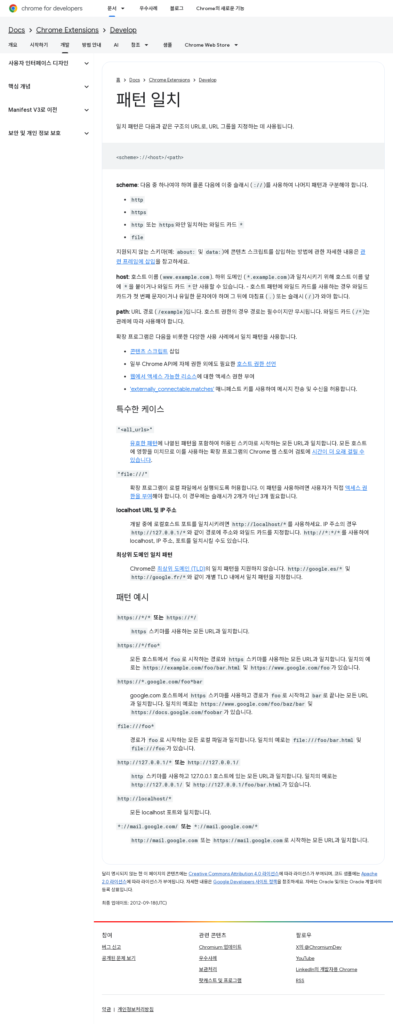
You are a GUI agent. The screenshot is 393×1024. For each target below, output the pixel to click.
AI (116, 45)
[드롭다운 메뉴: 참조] (148, 45)
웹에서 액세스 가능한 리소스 (163, 376)
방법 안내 (91, 45)
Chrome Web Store (207, 45)
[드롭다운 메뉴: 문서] (125, 8)
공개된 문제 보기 (119, 958)
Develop (123, 30)
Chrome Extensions (67, 30)
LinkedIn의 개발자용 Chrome (326, 969)
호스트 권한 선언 (256, 364)
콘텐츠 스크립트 (149, 351)
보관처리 (208, 969)
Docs (16, 30)
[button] (41, 63)
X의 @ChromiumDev (319, 947)
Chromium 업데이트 (220, 947)
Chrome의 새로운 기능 (220, 8)
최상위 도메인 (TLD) (181, 568)
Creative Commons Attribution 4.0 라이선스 (234, 874)
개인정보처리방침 (136, 1009)
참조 (135, 45)
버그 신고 (111, 947)
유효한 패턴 (144, 443)
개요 (12, 45)
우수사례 (148, 8)
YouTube (305, 958)
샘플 (167, 45)
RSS (300, 980)
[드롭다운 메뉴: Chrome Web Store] (238, 45)
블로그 (177, 8)
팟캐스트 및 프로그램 (220, 980)
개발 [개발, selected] (65, 45)
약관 (106, 1009)
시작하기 (39, 45)
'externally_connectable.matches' (172, 389)
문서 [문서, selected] (112, 8)
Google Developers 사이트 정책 (245, 882)
